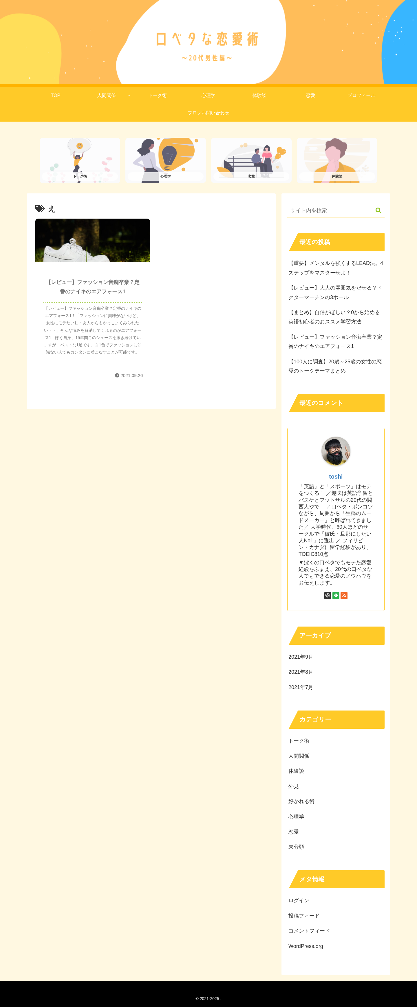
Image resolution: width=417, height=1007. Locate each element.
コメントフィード (309, 931)
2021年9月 (300, 657)
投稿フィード (304, 916)
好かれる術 (301, 802)
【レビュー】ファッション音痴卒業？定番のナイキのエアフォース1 (335, 341)
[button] (375, 211)
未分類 (296, 847)
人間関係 (298, 756)
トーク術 (298, 741)
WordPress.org (305, 946)
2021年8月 (300, 672)
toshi (336, 477)
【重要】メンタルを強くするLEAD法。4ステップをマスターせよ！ (335, 268)
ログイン (298, 901)
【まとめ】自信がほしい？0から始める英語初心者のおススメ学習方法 (334, 317)
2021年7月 (300, 687)
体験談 (296, 771)
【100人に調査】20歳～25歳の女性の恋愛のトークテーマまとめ (335, 366)
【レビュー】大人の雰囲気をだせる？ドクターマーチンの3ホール (335, 292)
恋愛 (293, 832)
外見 (293, 786)
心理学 (296, 817)
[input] (336, 210)
